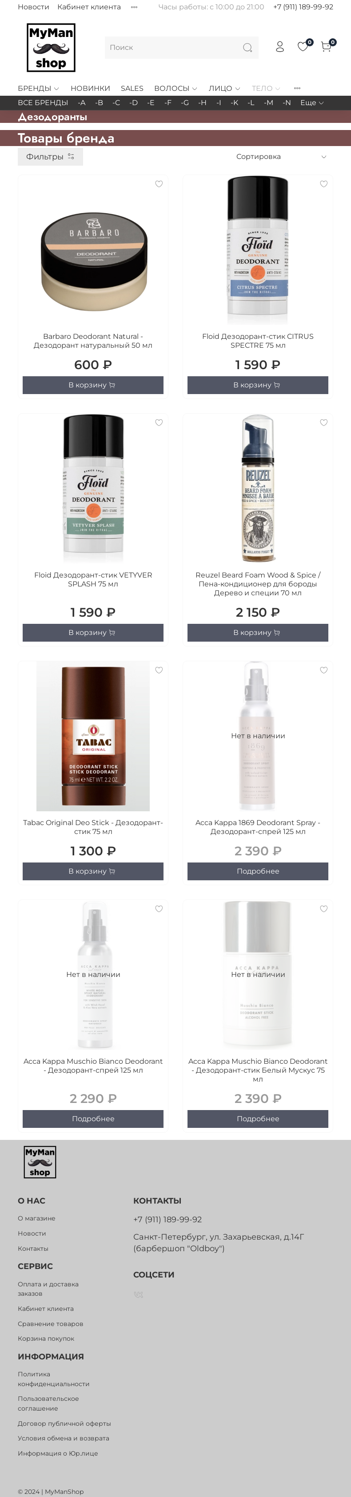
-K (234, 102)
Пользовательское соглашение (48, 1403)
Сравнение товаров (51, 1324)
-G (185, 102)
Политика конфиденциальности (54, 1379)
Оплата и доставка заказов (48, 1289)
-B (99, 102)
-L (250, 102)
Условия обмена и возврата (63, 1438)
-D (133, 102)
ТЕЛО (266, 88)
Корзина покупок (46, 1338)
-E (151, 102)
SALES (132, 88)
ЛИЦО (225, 88)
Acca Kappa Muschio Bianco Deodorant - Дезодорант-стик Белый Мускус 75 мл (258, 1070)
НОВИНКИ (90, 88)
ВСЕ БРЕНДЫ (43, 102)
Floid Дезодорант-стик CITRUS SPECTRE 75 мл (258, 341)
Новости (33, 7)
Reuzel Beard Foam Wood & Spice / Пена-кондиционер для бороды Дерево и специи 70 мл (257, 584)
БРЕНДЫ (39, 88)
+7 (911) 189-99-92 (303, 7)
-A (81, 102)
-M (268, 102)
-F (168, 102)
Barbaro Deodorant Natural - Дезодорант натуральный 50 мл (93, 341)
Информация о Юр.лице (58, 1453)
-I (218, 102)
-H (202, 102)
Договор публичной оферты (64, 1424)
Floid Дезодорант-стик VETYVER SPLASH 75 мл (93, 579)
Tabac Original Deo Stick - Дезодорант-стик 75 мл (93, 827)
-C (116, 102)
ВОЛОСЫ (176, 88)
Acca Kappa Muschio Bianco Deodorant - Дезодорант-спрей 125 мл (93, 1065)
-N (287, 102)
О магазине (37, 1218)
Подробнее (258, 871)
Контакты (33, 1249)
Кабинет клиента (89, 7)
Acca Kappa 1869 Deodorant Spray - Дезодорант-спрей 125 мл (257, 827)
